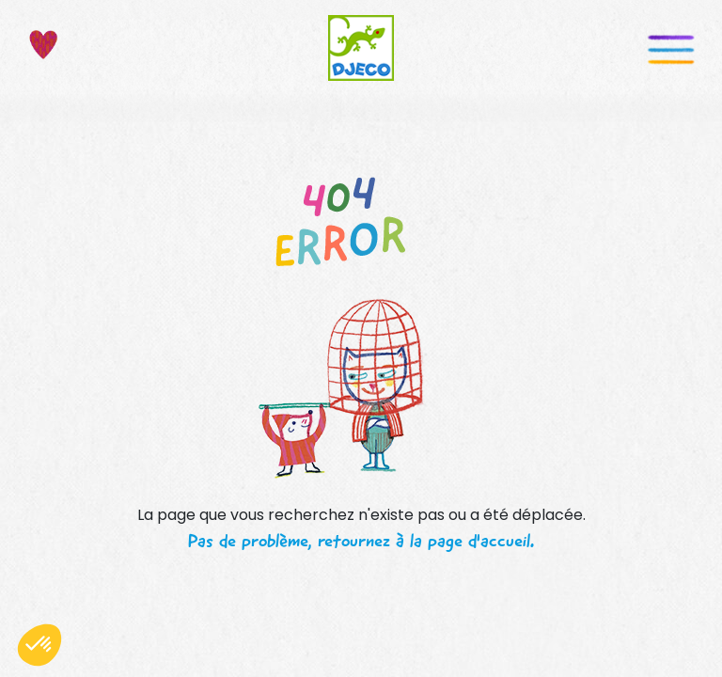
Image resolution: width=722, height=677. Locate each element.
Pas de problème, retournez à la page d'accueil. (361, 540)
